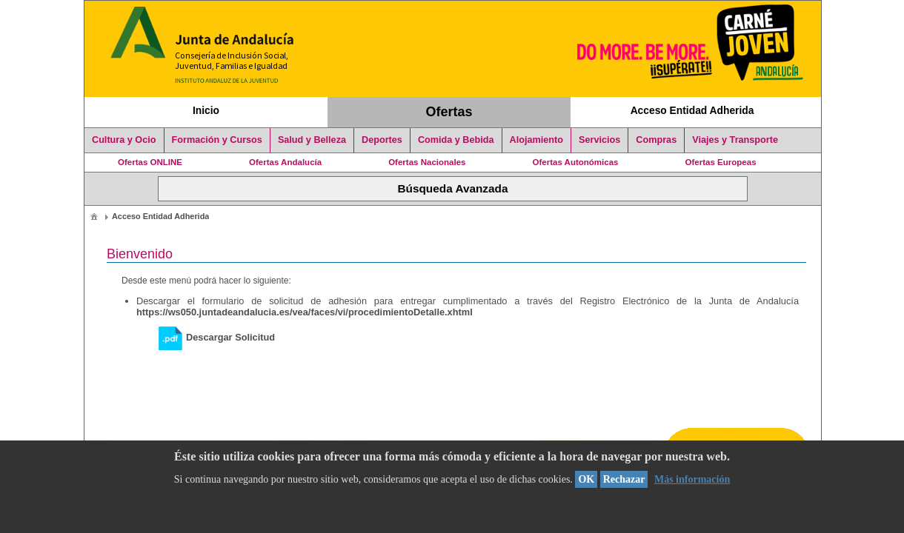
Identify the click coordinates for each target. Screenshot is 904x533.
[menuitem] (94, 215)
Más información (692, 479)
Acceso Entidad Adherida (692, 110)
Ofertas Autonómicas (575, 162)
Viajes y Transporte (735, 140)
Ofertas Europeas (721, 162)
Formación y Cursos (217, 140)
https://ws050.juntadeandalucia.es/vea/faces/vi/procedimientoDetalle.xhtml (304, 312)
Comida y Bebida (456, 140)
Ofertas (449, 111)
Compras (656, 140)
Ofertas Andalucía (285, 162)
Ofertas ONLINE (150, 162)
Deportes (382, 140)
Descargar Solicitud (217, 337)
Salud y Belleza (312, 140)
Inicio (206, 110)
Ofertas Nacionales (426, 162)
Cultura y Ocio (124, 140)
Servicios (599, 140)
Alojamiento (536, 140)
